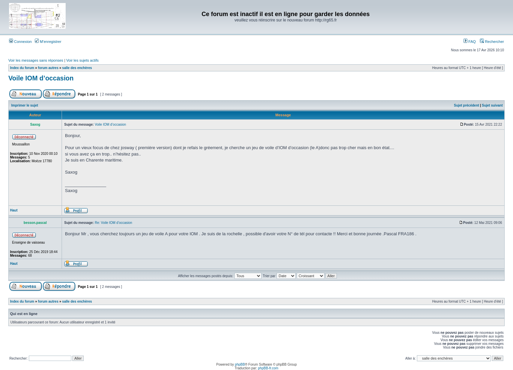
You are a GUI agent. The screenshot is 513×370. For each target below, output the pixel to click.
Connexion (20, 42)
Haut (13, 210)
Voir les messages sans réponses (35, 60)
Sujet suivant (492, 105)
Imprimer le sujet (24, 105)
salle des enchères (77, 68)
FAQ (469, 42)
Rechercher (492, 42)
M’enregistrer (48, 42)
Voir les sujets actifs (82, 60)
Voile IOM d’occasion (41, 78)
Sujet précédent (466, 105)
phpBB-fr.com (268, 368)
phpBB (240, 364)
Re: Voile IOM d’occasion (113, 223)
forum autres (48, 68)
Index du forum (22, 68)
